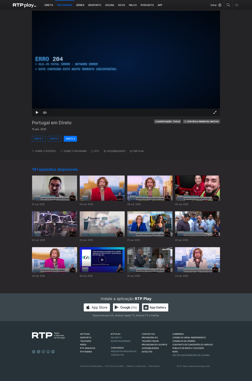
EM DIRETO (116, 337)
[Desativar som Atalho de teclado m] (45, 112)
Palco (133, 5)
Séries (80, 5)
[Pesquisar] (228, 5)
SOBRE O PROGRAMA (73, 151)
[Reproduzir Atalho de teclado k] (37, 112)
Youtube (48, 352)
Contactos (117, 355)
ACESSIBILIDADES (115, 151)
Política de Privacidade (91, 366)
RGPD (175, 351)
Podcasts (147, 5)
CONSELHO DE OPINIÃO (183, 341)
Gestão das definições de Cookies (191, 355)
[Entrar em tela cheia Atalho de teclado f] (215, 112)
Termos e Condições (136, 366)
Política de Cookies (114, 366)
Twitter (38, 352)
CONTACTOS (148, 334)
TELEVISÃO (85, 341)
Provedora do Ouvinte (154, 344)
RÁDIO (83, 344)
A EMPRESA (178, 334)
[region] (126, 63)
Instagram (43, 352)
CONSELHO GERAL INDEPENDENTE (189, 337)
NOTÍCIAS (85, 334)
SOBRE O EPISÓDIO (44, 151)
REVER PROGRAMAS (120, 341)
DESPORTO (85, 337)
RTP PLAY (116, 334)
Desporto (94, 5)
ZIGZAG (109, 5)
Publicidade (154, 366)
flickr (53, 352)
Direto (49, 5)
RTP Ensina (86, 351)
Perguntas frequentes (123, 351)
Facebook (34, 352)
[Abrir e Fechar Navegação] (236, 5)
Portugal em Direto (52, 122)
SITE (95, 151)
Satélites (147, 351)
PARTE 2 (54, 138)
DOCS (121, 5)
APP (160, 5)
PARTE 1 (38, 138)
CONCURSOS (117, 348)
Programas (64, 5)
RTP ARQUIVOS (87, 348)
